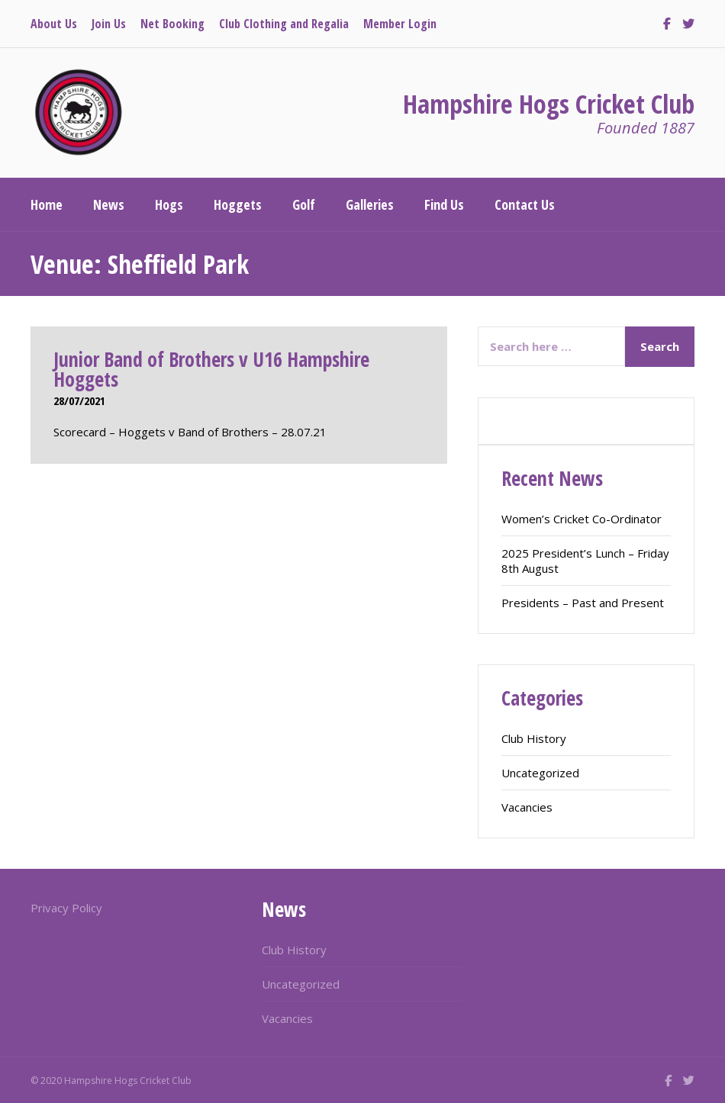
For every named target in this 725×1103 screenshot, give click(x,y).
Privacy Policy (66, 907)
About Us (54, 23)
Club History (533, 738)
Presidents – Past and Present (582, 602)
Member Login (400, 23)
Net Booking (172, 23)
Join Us (109, 23)
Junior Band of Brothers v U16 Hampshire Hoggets (211, 369)
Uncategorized (540, 772)
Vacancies (527, 807)
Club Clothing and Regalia (284, 23)
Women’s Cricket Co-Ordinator (581, 518)
